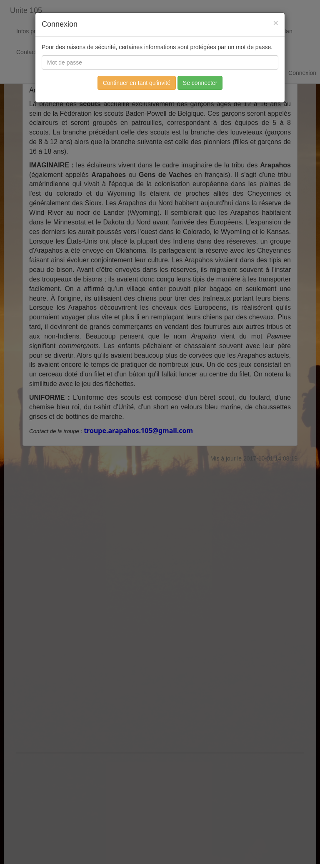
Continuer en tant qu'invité (136, 83)
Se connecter (200, 83)
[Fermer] (275, 22)
